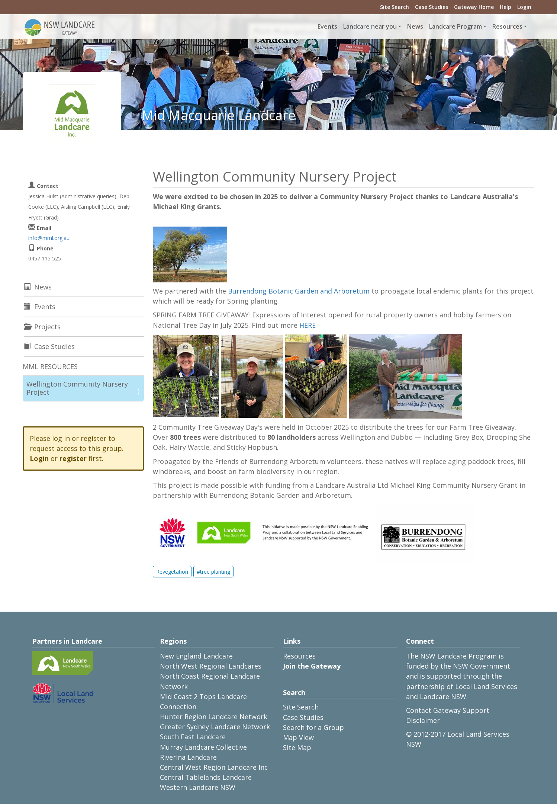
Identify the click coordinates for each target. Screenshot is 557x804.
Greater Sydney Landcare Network (215, 726)
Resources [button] (507, 26)
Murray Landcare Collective (203, 747)
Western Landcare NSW (197, 787)
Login (524, 6)
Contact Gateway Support (447, 710)
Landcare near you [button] (370, 26)
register (73, 458)
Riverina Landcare (188, 757)
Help (505, 6)
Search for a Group (313, 727)
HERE (307, 325)
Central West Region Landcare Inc (214, 767)
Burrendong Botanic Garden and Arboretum (299, 290)
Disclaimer (423, 720)
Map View (298, 737)
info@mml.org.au (49, 237)
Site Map (297, 747)
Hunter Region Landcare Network (213, 716)
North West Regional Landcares (210, 666)
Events (327, 26)
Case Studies (431, 6)
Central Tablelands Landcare (206, 777)
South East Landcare (193, 736)
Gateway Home (474, 6)
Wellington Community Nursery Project (77, 388)
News (415, 26)
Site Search (394, 6)
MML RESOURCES (50, 366)
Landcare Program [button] (455, 26)
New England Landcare (196, 655)
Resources (299, 655)
